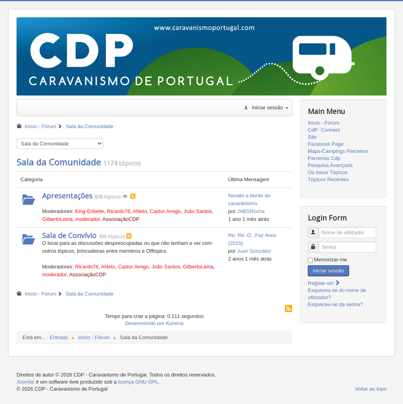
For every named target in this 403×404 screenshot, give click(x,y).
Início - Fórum (323, 123)
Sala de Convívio (69, 235)
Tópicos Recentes (328, 179)
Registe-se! (324, 283)
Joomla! (26, 382)
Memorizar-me (330, 260)
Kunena (175, 323)
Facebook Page (326, 144)
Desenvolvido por (145, 323)
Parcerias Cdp (324, 158)
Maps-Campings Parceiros (338, 151)
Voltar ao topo (370, 389)
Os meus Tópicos (328, 172)
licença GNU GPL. (139, 382)
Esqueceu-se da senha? (335, 304)
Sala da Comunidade (59, 162)
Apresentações (67, 195)
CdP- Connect (324, 130)
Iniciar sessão (328, 271)
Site (312, 137)
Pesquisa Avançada (330, 165)
